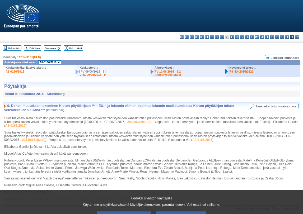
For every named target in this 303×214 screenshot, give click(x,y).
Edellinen (34, 48)
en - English (217, 37)
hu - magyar (252, 37)
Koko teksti (75, 48)
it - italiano (237, 37)
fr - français (222, 37)
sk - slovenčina (282, 37)
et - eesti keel (207, 37)
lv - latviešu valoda (242, 37)
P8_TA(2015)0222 (241, 71)
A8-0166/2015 (15, 71)
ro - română (277, 37)
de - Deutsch (202, 37)
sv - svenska (297, 37)
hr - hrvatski (232, 37)
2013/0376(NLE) (139, 122)
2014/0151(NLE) (30, 57)
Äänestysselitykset (168, 74)
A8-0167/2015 (15, 125)
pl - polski (267, 37)
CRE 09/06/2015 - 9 (93, 74)
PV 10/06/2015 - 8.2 (168, 71)
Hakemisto (14, 48)
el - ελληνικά (212, 37)
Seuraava (50, 48)
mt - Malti (257, 37)
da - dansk (197, 37)
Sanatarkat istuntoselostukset (276, 106)
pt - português (272, 37)
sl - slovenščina (287, 37)
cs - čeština (192, 37)
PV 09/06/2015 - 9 (92, 71)
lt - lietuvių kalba (247, 37)
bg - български (182, 37)
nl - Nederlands (262, 37)
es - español (187, 37)
